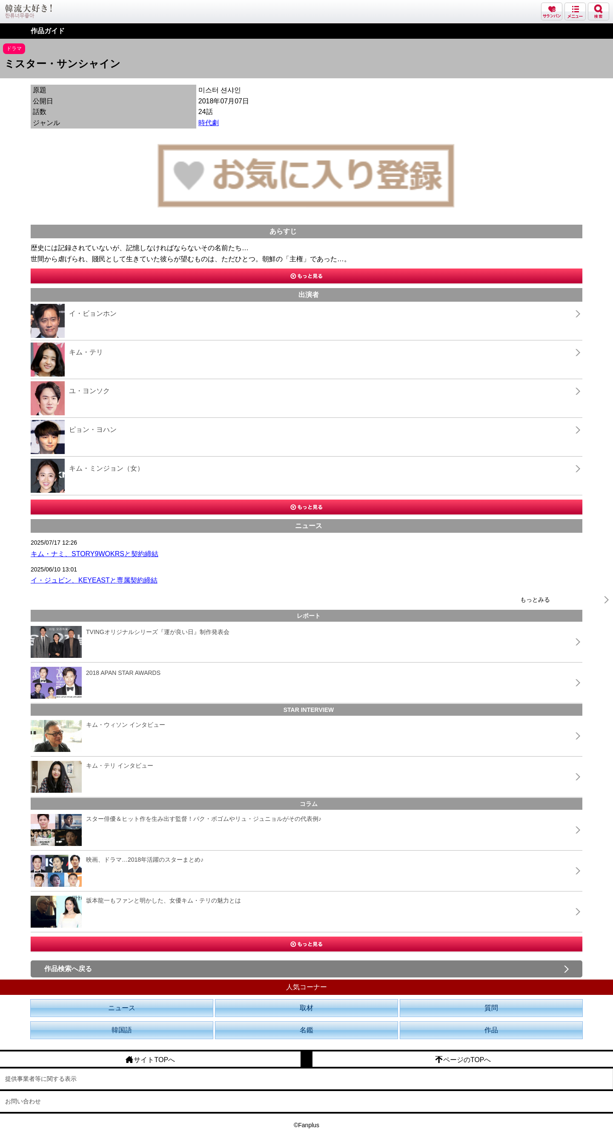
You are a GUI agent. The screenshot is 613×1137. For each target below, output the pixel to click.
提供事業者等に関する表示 (41, 1078)
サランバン (551, 11)
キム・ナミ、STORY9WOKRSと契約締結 (94, 553)
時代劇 (208, 122)
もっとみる (535, 599)
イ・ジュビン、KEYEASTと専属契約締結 (94, 580)
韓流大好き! (28, 11)
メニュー (575, 11)
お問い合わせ (23, 1101)
